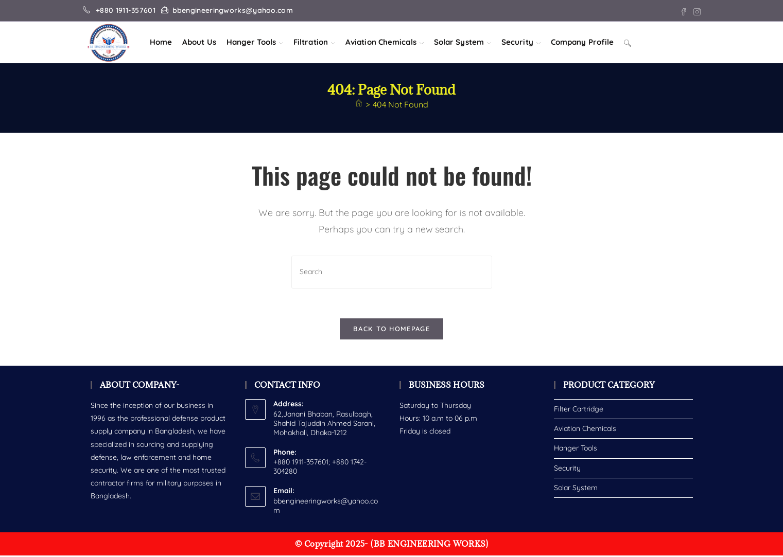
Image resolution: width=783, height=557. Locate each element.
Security (567, 469)
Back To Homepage (391, 330)
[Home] (358, 104)
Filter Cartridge (578, 410)
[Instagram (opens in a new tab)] (695, 11)
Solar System (576, 488)
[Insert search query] (391, 272)
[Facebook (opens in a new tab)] (683, 11)
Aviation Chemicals (585, 430)
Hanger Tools (575, 449)
